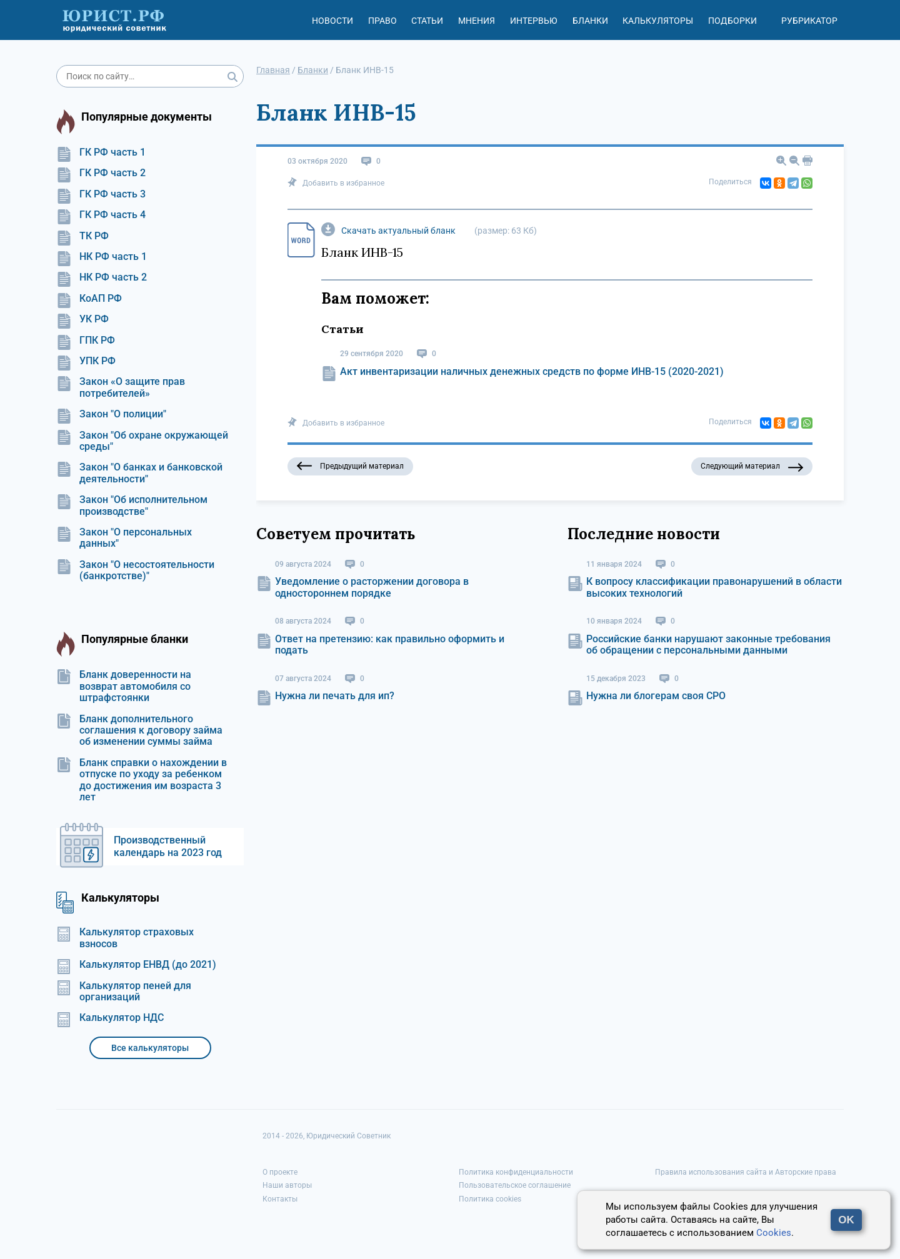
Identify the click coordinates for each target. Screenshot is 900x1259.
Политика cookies (490, 1199)
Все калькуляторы (150, 1048)
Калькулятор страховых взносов (125, 938)
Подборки (732, 21)
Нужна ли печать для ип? (334, 696)
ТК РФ (82, 236)
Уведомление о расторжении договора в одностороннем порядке (372, 587)
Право (382, 21)
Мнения (476, 21)
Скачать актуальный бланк (398, 231)
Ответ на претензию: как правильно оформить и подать (389, 644)
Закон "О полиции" (111, 414)
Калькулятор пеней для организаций (123, 991)
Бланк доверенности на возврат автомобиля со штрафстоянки (123, 686)
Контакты (280, 1199)
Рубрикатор (809, 21)
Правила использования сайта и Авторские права (745, 1172)
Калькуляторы (657, 21)
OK (846, 1220)
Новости (332, 21)
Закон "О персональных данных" (124, 538)
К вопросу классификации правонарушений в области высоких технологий (714, 587)
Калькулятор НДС (110, 1017)
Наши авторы (287, 1185)
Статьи (427, 21)
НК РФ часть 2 (101, 277)
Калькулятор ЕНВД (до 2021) (136, 964)
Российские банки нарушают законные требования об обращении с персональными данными (708, 644)
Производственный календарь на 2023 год (168, 846)
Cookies (773, 1232)
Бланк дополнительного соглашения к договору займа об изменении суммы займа (139, 731)
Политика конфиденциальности (516, 1172)
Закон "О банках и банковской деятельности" (139, 473)
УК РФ (82, 319)
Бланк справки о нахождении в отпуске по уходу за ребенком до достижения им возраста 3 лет (141, 780)
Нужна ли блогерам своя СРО (656, 696)
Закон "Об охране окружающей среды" (142, 441)
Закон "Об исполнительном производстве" (132, 505)
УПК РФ (86, 361)
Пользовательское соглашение (515, 1185)
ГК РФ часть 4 (101, 215)
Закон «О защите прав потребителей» (120, 387)
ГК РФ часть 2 (101, 173)
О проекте (280, 1172)
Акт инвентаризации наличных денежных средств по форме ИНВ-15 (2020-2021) (532, 371)
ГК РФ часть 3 (101, 194)
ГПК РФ (85, 340)
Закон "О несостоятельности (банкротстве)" (135, 570)
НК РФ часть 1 (101, 256)
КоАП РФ (89, 298)
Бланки (590, 21)
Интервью (534, 21)
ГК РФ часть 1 (101, 152)
